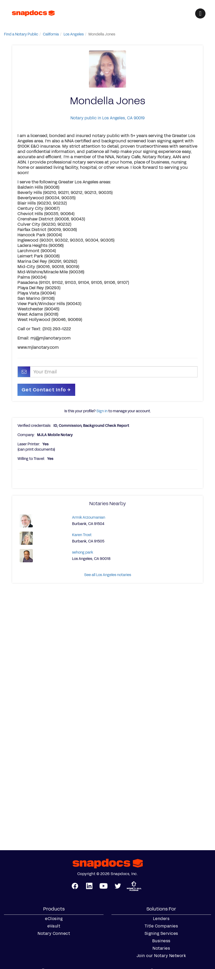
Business (161, 941)
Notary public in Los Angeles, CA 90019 (107, 118)
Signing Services (161, 933)
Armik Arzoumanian (88, 517)
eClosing (53, 918)
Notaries (161, 948)
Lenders (161, 918)
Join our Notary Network (161, 955)
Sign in (101, 411)
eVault (53, 926)
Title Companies (161, 926)
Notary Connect (54, 933)
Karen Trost (82, 534)
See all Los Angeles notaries (107, 574)
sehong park (82, 552)
